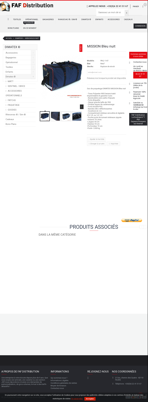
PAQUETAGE (13, 105)
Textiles (17, 19)
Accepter (90, 399)
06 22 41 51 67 (140, 75)
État (88, 63)
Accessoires (114, 19)
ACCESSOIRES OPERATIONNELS (14, 94)
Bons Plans (13, 28)
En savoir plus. (77, 399)
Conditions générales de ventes (64, 383)
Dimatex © (86, 19)
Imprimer (114, 143)
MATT (10, 82)
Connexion (140, 26)
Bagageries (48, 19)
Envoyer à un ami (97, 143)
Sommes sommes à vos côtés (138, 55)
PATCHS (11, 101)
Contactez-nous (57, 388)
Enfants (99, 19)
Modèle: (91, 61)
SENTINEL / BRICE (16, 87)
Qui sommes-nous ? (59, 378)
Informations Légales (59, 380)
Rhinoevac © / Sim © (67, 19)
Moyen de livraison (58, 385)
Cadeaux (128, 19)
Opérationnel (31, 19)
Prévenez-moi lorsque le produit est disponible (106, 78)
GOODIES (11, 110)
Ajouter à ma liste (96, 139)
